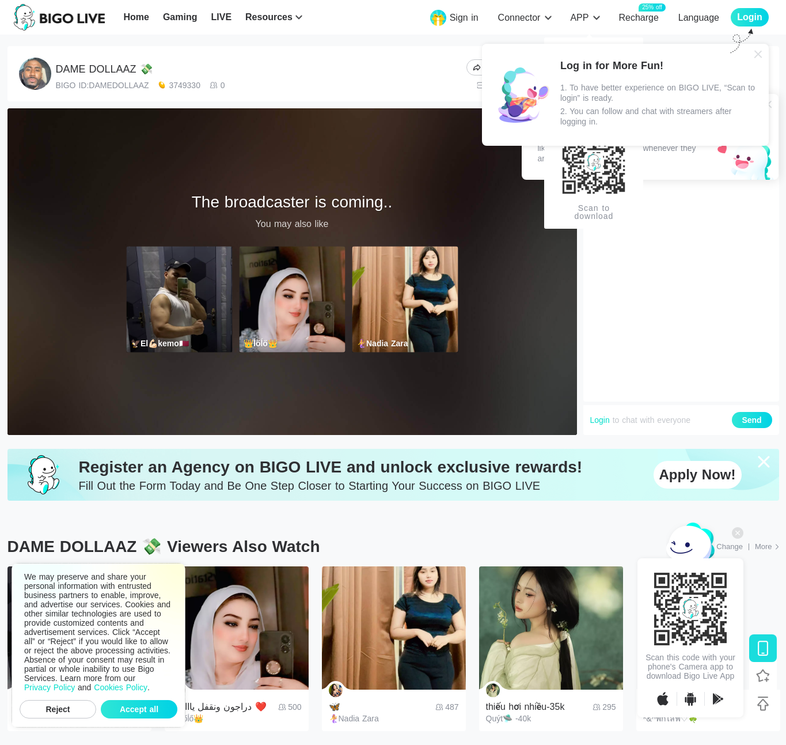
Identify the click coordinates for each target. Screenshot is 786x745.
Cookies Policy (120, 687)
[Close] (758, 54)
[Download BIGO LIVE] (763, 648)
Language (698, 17)
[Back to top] (763, 703)
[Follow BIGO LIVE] (763, 676)
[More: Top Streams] (767, 546)
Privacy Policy (49, 687)
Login (600, 420)
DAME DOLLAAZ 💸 (104, 69)
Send (751, 420)
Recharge (638, 17)
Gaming (180, 17)
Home (136, 17)
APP (579, 17)
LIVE (221, 17)
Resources (269, 17)
